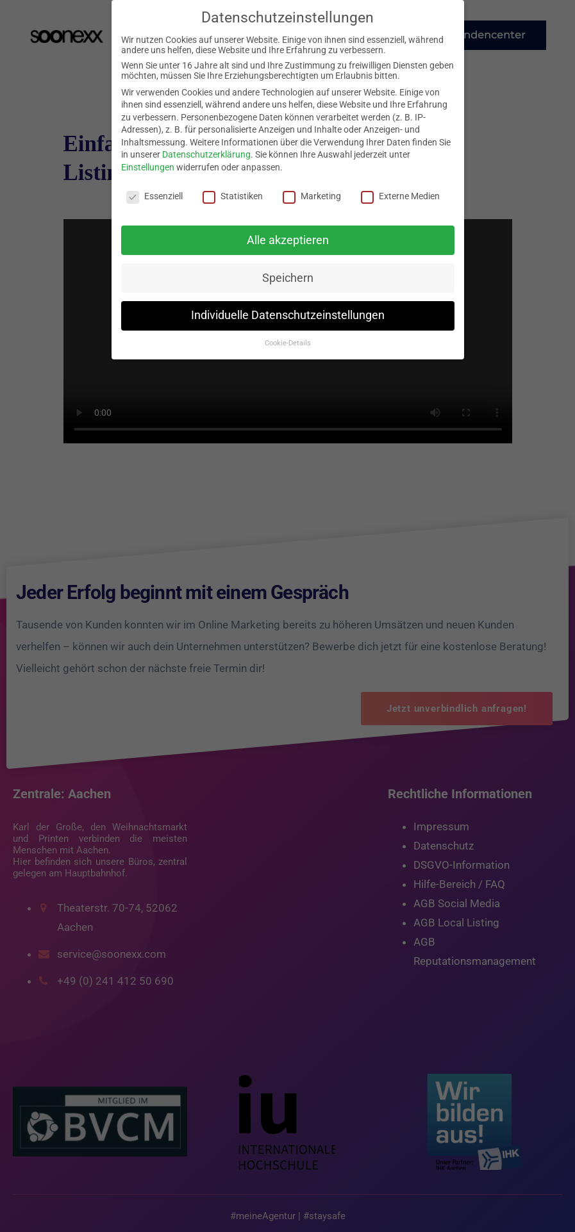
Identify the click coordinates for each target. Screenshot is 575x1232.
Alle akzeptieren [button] (288, 240)
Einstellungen (147, 167)
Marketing (312, 196)
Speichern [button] (287, 278)
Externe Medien (400, 196)
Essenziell (154, 196)
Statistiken (233, 196)
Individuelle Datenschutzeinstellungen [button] (288, 315)
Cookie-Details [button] (288, 343)
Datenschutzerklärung (206, 154)
